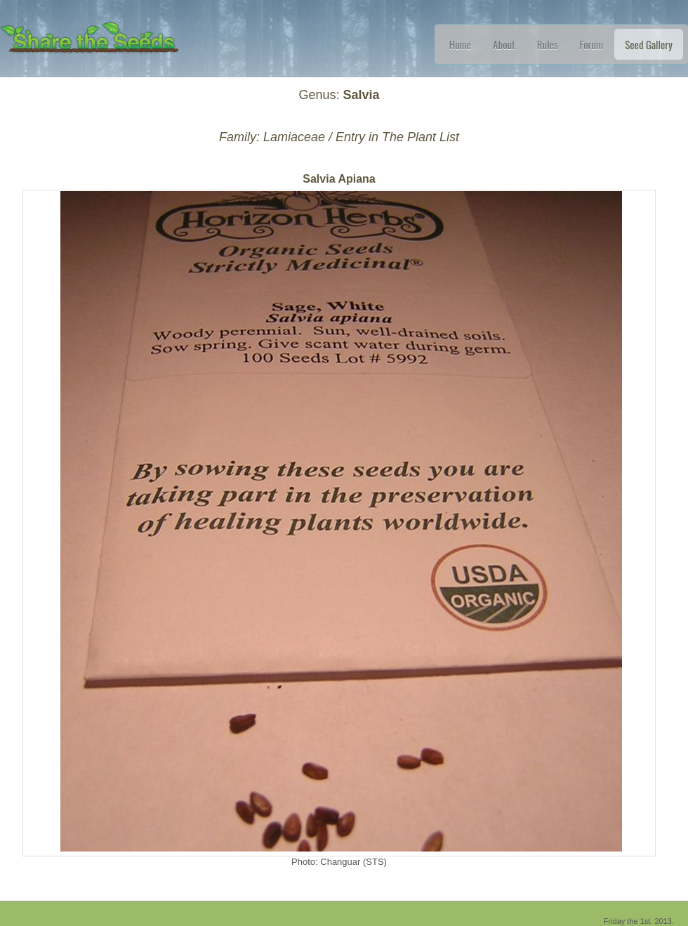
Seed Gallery (649, 44)
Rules (547, 44)
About (504, 44)
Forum (592, 44)
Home (460, 44)
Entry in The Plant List (397, 137)
